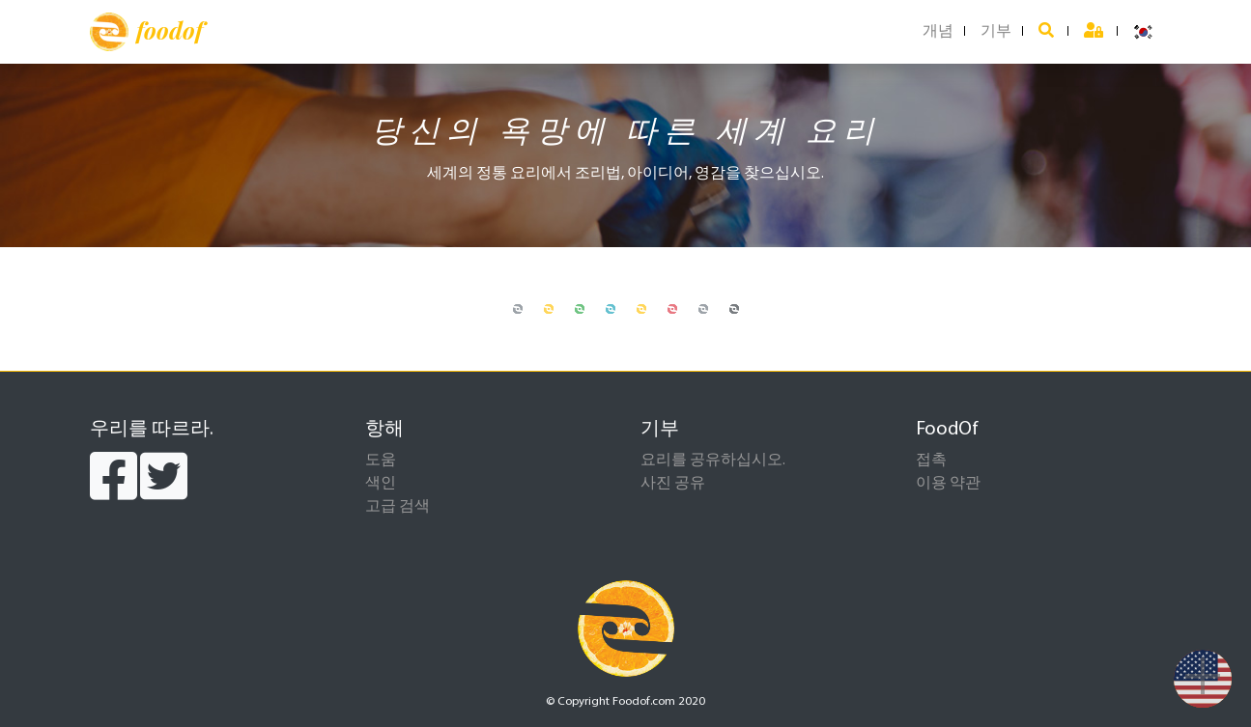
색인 (380, 483)
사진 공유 (672, 483)
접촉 (931, 460)
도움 (380, 460)
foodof (146, 32)
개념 (938, 32)
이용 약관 (948, 483)
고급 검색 (397, 507)
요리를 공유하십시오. (712, 460)
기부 (996, 32)
